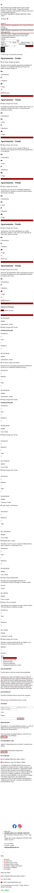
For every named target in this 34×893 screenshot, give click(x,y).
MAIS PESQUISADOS (10, 658)
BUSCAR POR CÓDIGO (3, 50)
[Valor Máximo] (8, 46)
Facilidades (4, 750)
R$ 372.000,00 (5, 303)
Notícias (23, 11)
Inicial (2, 7)
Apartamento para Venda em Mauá (14, 678)
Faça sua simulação (10, 735)
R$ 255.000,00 (5, 96)
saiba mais (4, 737)
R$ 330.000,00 (5, 179)
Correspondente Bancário (8, 12)
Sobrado (3, 27)
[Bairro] (3, 44)
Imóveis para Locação (23, 7)
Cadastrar (20, 718)
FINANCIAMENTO (9, 663)
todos (2, 310)
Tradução (4, 19)
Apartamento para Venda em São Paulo (20, 688)
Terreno (31, 25)
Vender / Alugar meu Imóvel (20, 9)
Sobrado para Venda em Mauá (10, 677)
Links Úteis (29, 11)
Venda (6, 310)
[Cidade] (26, 42)
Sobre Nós (9, 9)
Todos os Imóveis (6, 25)
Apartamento (15, 25)
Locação (10, 310)
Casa (20, 25)
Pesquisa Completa (6, 11)
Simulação (11, 750)
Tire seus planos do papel (8, 734)
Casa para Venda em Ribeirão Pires (14, 682)
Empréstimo (19, 750)
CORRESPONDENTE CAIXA (12, 665)
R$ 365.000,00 (5, 137)
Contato (3, 9)
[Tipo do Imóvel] (6, 42)
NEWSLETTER (8, 661)
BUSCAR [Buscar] (29, 46)
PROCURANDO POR (9, 660)
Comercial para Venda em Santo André (15, 685)
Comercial (25, 25)
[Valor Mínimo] (26, 44)
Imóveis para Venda (10, 7)
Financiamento (16, 11)
